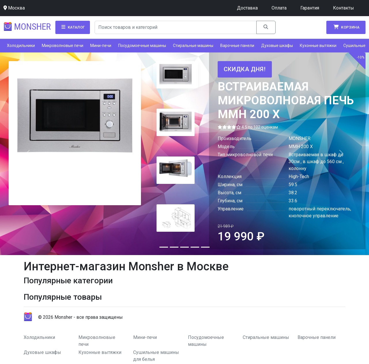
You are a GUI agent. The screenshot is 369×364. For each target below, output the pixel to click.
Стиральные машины (193, 45)
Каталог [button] (72, 27)
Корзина (345, 27)
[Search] (176, 27)
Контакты (343, 8)
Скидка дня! (245, 69)
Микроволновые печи (62, 45)
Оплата (279, 8)
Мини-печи (100, 45)
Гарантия (309, 8)
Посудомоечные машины (142, 45)
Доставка (247, 8)
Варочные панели (237, 45)
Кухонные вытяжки (318, 45)
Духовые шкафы (277, 45)
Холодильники (21, 45)
